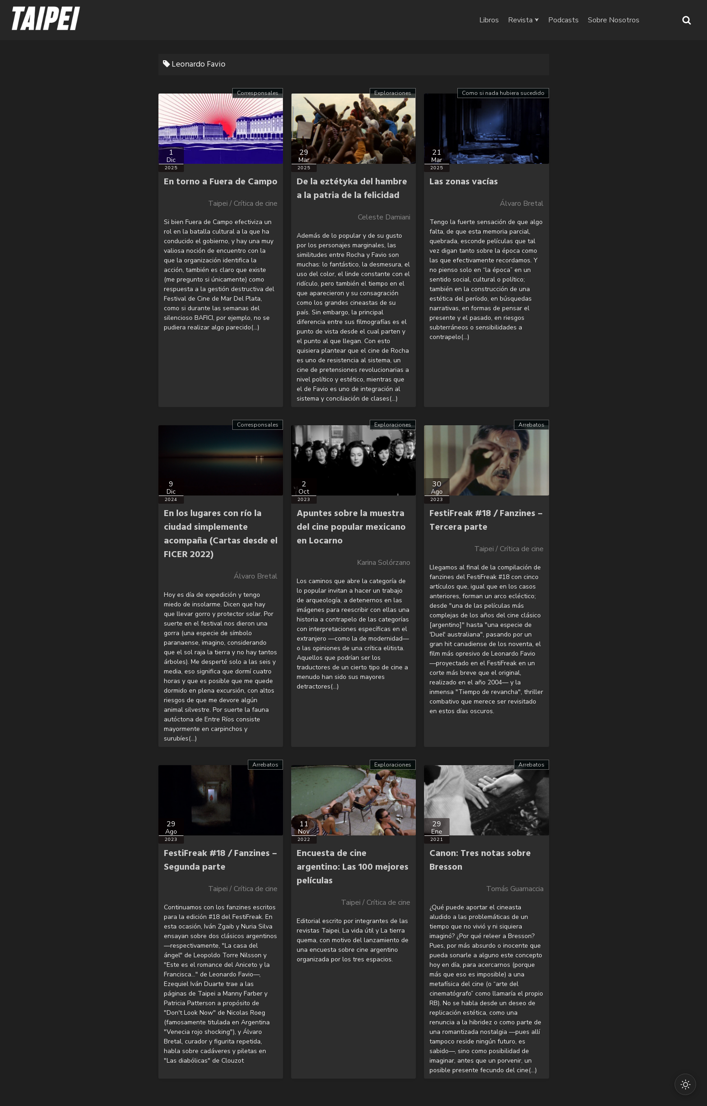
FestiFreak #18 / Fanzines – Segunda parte (220, 860)
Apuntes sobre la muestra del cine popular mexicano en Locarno (351, 527)
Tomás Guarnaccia (515, 889)
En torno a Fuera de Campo (221, 182)
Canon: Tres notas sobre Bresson (480, 860)
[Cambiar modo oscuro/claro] (685, 1084)
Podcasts (581, 20)
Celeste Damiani (384, 217)
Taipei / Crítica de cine (243, 203)
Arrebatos (531, 424)
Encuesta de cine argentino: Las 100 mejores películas (352, 867)
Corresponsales (257, 93)
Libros (507, 20)
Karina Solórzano (383, 563)
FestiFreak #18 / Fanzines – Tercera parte (486, 520)
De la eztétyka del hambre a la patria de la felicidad (352, 189)
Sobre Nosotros (631, 20)
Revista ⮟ (541, 20)
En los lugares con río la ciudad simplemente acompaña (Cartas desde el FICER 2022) (221, 534)
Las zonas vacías (463, 182)
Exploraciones (392, 93)
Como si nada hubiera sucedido (503, 93)
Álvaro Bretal (522, 203)
